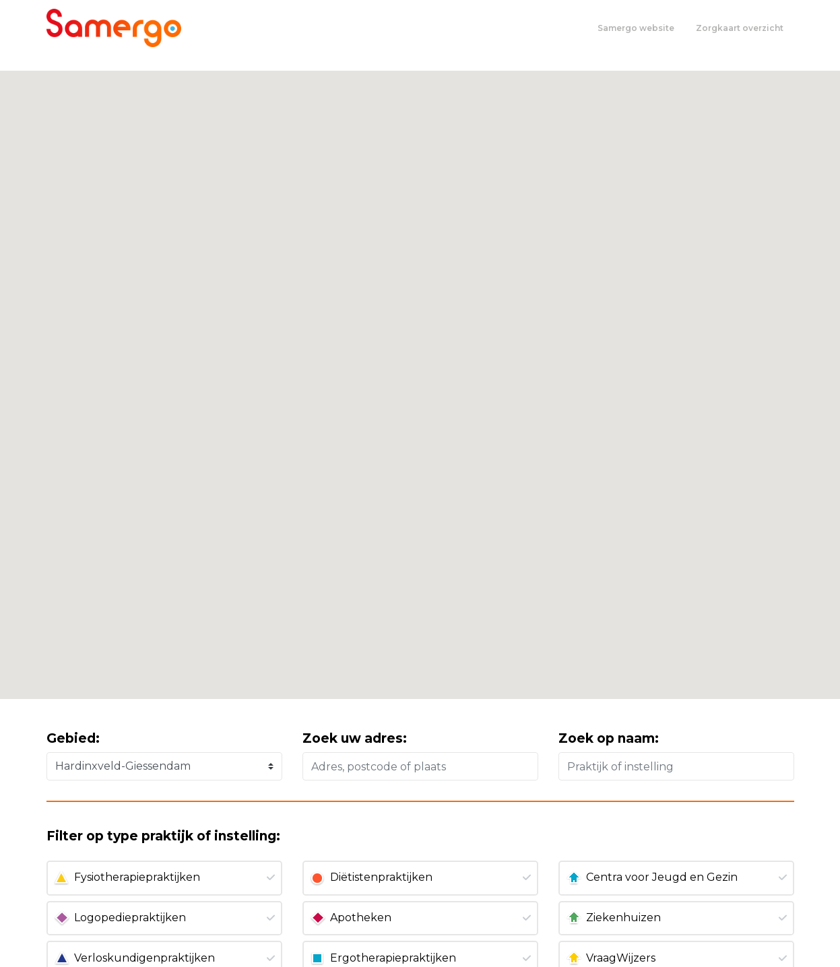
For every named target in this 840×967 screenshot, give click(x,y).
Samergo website (635, 28)
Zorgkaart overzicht (739, 28)
